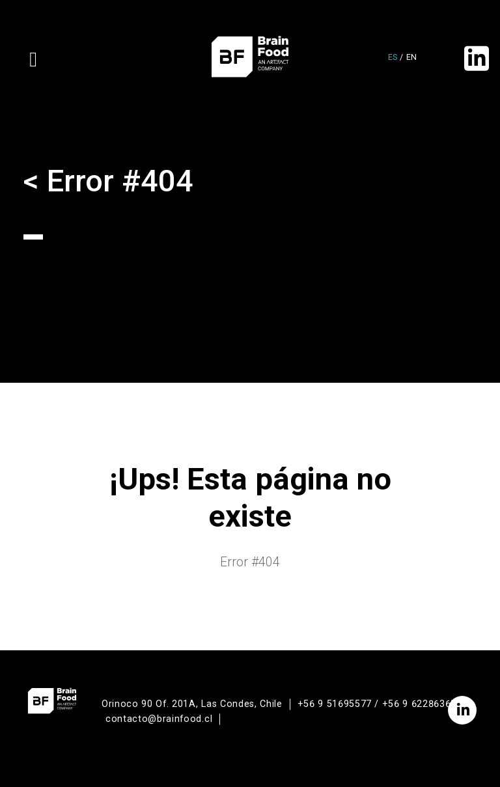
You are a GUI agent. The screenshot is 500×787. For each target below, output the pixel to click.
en (411, 57)
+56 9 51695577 (335, 704)
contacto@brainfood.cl (158, 719)
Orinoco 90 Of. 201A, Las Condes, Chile (192, 704)
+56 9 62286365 (419, 704)
